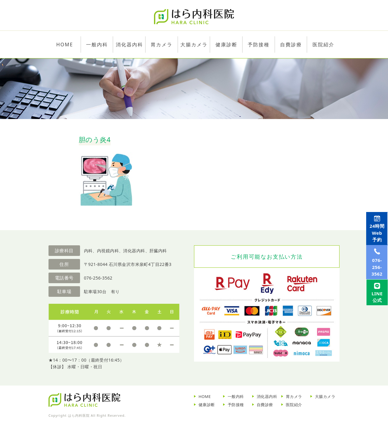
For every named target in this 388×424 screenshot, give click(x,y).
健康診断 (207, 404)
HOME (205, 396)
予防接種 (236, 404)
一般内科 (236, 396)
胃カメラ (161, 44)
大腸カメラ (194, 44)
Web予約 (375, 238)
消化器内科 (267, 396)
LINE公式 (375, 328)
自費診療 (265, 404)
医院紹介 (294, 404)
